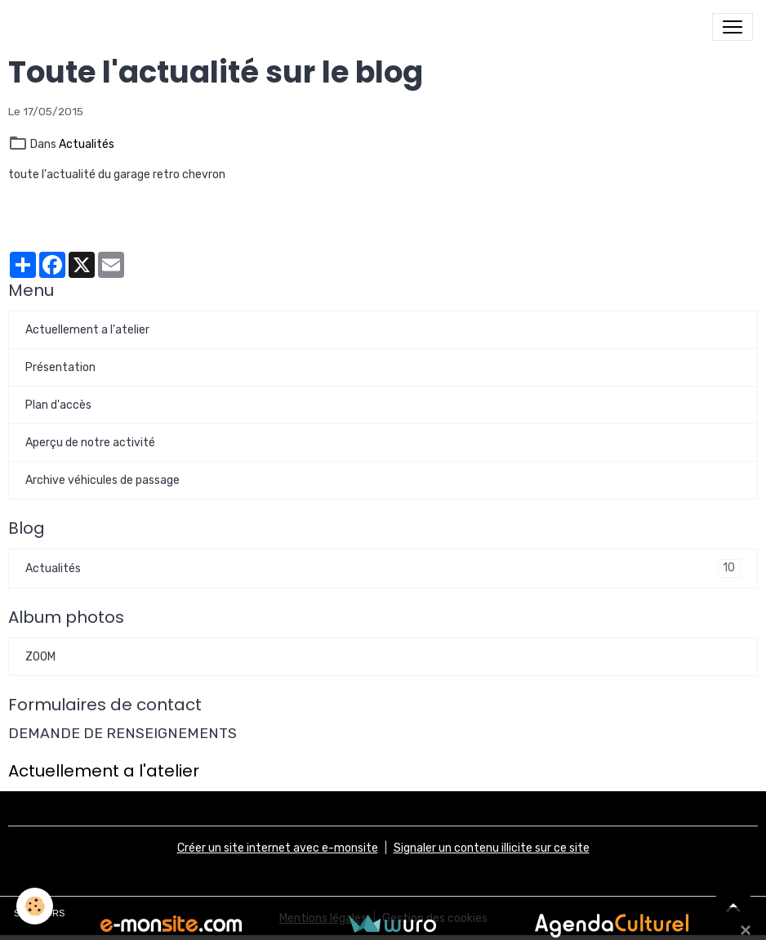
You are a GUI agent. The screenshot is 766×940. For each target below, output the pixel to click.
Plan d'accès (58, 405)
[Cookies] (34, 906)
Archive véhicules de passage (102, 480)
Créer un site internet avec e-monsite (277, 848)
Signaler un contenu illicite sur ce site (492, 848)
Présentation (60, 367)
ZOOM (40, 657)
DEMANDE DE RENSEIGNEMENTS (122, 733)
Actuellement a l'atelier (87, 330)
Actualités (86, 144)
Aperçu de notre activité (90, 443)
